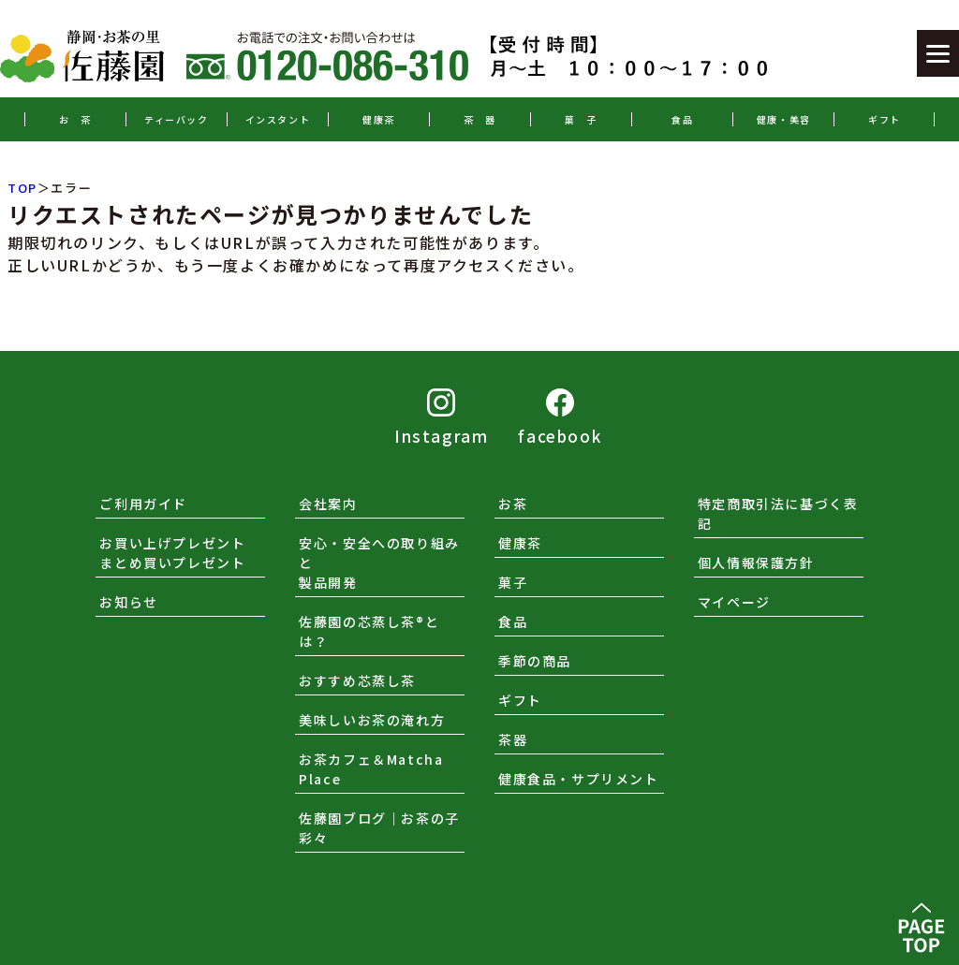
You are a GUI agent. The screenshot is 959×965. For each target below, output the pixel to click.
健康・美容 (784, 119)
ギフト (884, 119)
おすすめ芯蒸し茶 (357, 680)
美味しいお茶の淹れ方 (372, 719)
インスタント (278, 119)
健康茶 (378, 119)
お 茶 (75, 119)
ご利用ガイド (143, 503)
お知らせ (128, 601)
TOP (22, 188)
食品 (682, 119)
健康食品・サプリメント (578, 778)
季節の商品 (534, 660)
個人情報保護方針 (756, 562)
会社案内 (328, 503)
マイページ (734, 601)
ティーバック (176, 119)
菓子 (512, 582)
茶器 (512, 739)
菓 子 (581, 119)
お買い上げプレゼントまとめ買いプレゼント (172, 553)
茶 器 (480, 119)
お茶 (512, 503)
